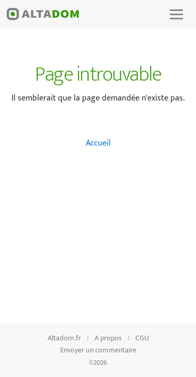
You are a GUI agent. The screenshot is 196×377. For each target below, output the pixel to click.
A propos (108, 338)
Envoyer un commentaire (98, 350)
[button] (176, 14)
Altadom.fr (64, 338)
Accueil (98, 143)
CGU (142, 338)
